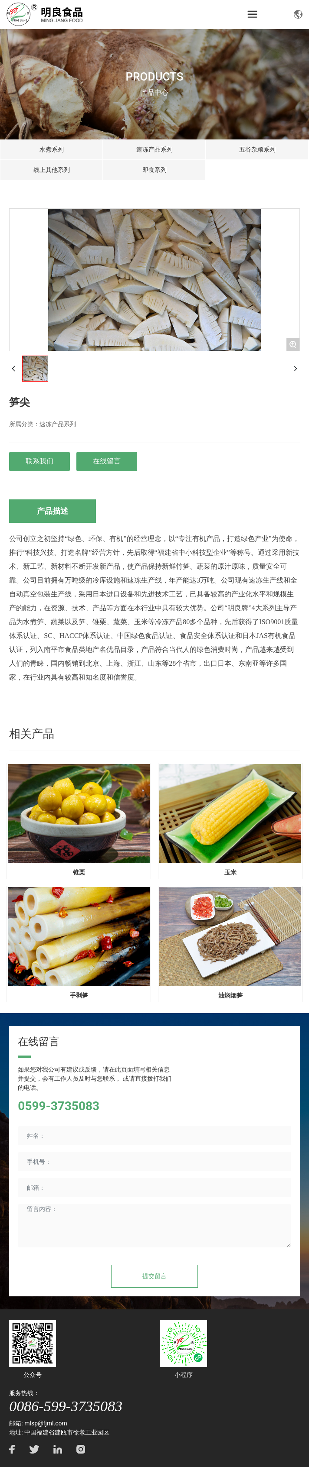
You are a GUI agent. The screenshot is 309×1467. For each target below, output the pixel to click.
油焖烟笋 (230, 995)
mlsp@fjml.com (45, 1423)
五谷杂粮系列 (257, 149)
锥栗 (79, 872)
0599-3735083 (58, 1106)
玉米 (230, 872)
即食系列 (154, 169)
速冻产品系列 (154, 149)
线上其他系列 (51, 169)
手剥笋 (79, 995)
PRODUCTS (155, 76)
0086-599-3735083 (65, 1406)
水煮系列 (51, 149)
